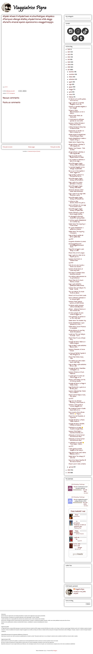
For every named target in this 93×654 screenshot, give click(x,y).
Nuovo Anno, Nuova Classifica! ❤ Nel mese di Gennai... (77, 461)
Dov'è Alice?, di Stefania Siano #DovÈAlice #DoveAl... (77, 273)
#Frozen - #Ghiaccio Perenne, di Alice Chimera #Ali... (77, 310)
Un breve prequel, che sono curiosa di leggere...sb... (76, 313)
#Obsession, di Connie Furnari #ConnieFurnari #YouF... (77, 436)
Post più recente (7, 147)
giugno (71, 87)
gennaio (71, 467)
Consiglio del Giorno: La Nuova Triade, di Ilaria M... (76, 420)
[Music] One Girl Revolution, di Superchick (77, 417)
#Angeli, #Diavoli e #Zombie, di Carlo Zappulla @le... (77, 153)
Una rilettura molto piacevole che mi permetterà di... (77, 277)
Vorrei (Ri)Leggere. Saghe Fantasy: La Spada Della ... (76, 209)
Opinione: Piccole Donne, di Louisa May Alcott (76, 269)
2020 (69, 62)
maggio (71, 89)
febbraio (71, 97)
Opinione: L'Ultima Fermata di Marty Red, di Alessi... (76, 124)
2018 (69, 67)
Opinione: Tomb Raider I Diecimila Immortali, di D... (76, 432)
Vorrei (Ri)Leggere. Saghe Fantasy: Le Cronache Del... (76, 198)
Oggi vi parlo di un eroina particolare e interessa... (75, 183)
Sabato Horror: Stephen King (76, 142)
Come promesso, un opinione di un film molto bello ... (77, 317)
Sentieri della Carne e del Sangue (77, 546)
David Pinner (77, 516)
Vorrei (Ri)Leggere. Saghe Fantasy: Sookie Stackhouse (77, 164)
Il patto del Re (76, 538)
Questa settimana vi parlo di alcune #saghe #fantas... (76, 213)
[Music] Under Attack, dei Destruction (75, 116)
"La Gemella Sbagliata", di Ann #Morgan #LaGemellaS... (77, 168)
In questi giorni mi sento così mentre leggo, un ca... (76, 376)
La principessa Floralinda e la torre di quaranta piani (80, 524)
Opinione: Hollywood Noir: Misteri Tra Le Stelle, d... (77, 392)
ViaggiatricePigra (79, 589)
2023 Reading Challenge (78, 497)
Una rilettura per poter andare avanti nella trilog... (77, 361)
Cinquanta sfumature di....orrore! (77, 242)
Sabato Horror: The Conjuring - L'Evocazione (77, 232)
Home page (31, 147)
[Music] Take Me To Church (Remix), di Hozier (76, 281)
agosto (71, 82)
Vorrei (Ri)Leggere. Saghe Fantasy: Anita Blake (75, 187)
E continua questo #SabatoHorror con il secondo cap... (77, 221)
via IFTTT (71, 239)
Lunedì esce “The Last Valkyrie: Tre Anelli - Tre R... (77, 335)
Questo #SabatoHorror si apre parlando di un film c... (76, 323)
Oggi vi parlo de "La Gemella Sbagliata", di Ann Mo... (76, 103)
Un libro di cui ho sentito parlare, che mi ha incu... (77, 100)
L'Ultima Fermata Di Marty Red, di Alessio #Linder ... (77, 128)
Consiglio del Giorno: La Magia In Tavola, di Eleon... (77, 384)
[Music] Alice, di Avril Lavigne (76, 253)
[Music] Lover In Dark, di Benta (77, 464)
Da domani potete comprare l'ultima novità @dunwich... (76, 306)
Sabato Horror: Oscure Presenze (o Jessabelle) (77, 327)
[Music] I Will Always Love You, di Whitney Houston (77, 380)
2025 (69, 50)
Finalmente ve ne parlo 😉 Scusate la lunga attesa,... (76, 428)
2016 (69, 470)
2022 (69, 57)
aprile (70, 92)
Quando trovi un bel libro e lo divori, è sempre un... (76, 131)
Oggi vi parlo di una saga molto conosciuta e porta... (77, 194)
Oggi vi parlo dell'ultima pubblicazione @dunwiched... (76, 285)
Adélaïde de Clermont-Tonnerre (79, 533)
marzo (71, 95)
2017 (69, 70)
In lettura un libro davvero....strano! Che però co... (77, 202)
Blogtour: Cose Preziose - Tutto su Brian (77, 149)
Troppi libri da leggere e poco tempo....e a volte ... (76, 250)
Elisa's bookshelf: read (78, 511)
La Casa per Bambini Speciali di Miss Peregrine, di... (77, 354)
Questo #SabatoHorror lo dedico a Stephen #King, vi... (77, 139)
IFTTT (6, 87)
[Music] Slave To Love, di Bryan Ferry (77, 338)
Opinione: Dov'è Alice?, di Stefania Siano (75, 260)
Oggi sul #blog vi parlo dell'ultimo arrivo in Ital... (77, 365)
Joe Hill (80, 541)
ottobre (71, 77)
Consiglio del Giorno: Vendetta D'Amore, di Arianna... (76, 424)
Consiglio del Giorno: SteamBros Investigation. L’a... (77, 369)
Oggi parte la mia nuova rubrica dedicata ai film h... (77, 453)
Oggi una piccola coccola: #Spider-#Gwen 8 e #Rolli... (76, 156)
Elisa (75, 486)
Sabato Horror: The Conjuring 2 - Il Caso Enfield (77, 225)
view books (86, 505)
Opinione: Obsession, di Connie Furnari (77, 350)
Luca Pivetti (78, 549)
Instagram (12, 93)
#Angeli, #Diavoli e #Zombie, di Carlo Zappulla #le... (77, 145)
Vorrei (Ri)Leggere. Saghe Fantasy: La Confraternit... (76, 179)
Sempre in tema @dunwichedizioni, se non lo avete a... (77, 112)
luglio (70, 84)
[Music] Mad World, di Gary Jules (76, 357)
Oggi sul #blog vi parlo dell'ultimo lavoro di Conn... (77, 346)
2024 (69, 52)
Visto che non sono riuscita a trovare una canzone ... (76, 266)
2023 (69, 55)
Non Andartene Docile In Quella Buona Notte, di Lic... (77, 409)
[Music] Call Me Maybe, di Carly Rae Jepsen (77, 395)
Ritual (76, 515)
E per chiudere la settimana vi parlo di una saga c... (77, 160)
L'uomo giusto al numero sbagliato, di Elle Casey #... (76, 449)
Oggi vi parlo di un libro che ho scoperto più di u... (77, 256)
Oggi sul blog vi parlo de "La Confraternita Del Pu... (76, 175)
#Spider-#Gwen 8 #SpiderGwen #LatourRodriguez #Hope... (77, 135)
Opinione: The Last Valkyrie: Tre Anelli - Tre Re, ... (77, 288)
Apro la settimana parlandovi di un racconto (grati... (77, 298)
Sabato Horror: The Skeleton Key (77, 321)
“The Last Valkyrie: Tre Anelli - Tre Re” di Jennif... (77, 292)
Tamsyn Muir (78, 528)
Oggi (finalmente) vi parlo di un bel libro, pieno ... (77, 388)
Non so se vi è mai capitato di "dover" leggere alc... (76, 172)
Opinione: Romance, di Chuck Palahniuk (76, 373)
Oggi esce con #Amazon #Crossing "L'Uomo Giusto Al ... (77, 401)
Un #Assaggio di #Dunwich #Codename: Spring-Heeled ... (77, 217)
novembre (72, 74)
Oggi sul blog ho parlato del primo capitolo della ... (76, 236)
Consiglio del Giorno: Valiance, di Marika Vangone (77, 342)
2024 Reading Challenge (78, 484)
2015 (69, 473)
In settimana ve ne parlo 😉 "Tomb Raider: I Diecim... (76, 443)
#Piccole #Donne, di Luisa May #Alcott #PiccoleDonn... (77, 331)
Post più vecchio (55, 147)
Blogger (55, 650)
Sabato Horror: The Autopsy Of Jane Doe (77, 457)
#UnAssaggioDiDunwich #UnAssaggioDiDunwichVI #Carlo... (76, 245)
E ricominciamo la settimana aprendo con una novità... (76, 120)
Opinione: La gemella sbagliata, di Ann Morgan (77, 107)
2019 (69, 65)
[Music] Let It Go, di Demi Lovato (77, 296)
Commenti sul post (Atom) (34, 151)
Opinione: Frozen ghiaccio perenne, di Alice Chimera (76, 302)
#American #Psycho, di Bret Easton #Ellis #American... (76, 190)
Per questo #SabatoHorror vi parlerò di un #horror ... (76, 228)
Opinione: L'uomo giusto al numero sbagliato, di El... (76, 405)
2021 (69, 60)
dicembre (71, 72)
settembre (72, 79)
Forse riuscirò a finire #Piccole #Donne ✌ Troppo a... (76, 413)
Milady (76, 531)
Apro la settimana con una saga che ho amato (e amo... (77, 206)
